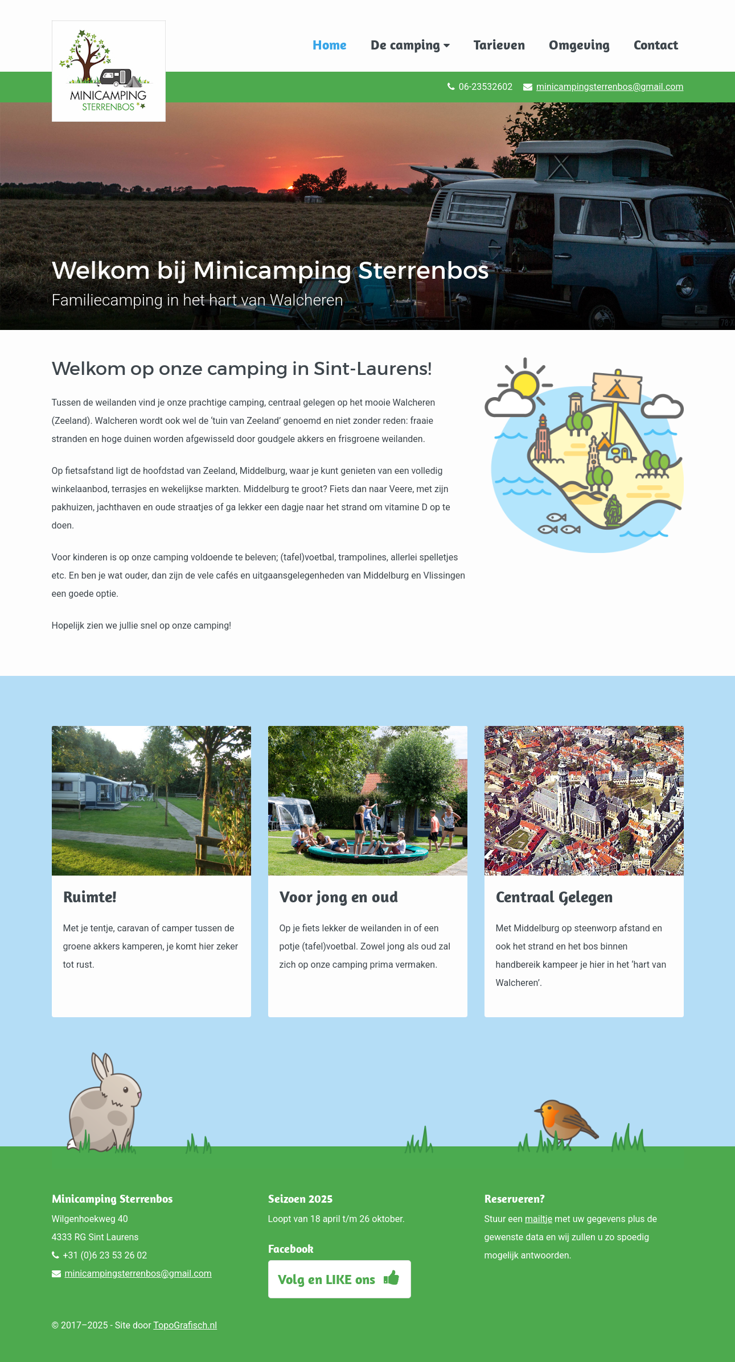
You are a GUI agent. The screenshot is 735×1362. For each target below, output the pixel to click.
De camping (410, 44)
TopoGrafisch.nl (185, 1325)
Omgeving (579, 44)
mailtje (538, 1219)
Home (330, 44)
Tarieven (499, 44)
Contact (656, 44)
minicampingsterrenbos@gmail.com (609, 86)
